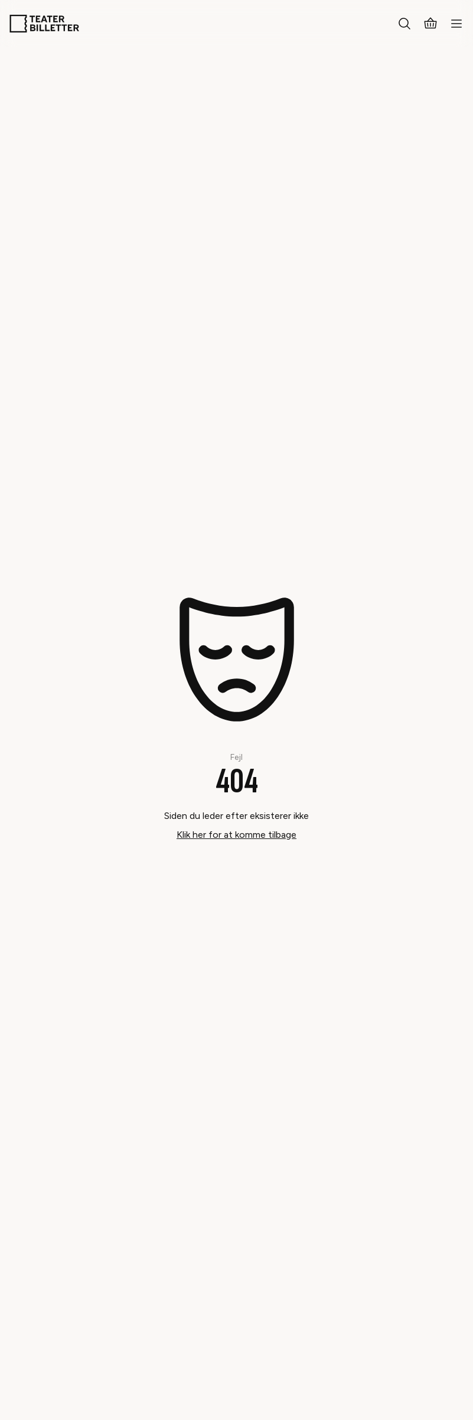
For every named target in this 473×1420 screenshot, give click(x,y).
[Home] (44, 23)
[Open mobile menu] (456, 23)
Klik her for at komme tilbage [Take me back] (236, 834)
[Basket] (430, 23)
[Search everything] (404, 23)
